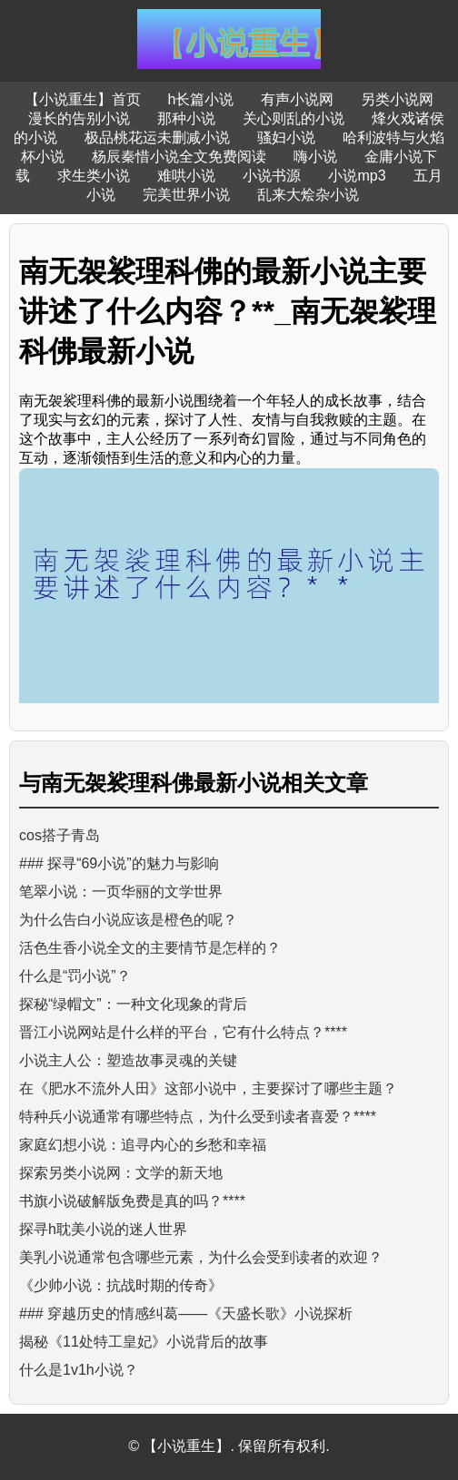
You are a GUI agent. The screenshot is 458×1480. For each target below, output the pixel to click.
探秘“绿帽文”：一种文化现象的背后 (133, 1004)
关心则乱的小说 (293, 118)
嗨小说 (315, 156)
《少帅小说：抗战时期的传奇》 (121, 1285)
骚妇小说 (286, 137)
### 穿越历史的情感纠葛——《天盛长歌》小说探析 (186, 1313)
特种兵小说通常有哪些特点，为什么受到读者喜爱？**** (197, 1116)
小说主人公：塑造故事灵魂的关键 (128, 1060)
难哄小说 (186, 175)
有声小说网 (297, 99)
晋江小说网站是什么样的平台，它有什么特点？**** (183, 1032)
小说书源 (272, 175)
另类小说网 (397, 99)
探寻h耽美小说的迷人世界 (103, 1229)
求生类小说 (93, 175)
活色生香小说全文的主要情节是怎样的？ (150, 948)
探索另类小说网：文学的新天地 (121, 1173)
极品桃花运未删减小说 (157, 137)
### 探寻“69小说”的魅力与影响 (119, 863)
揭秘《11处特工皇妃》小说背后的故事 (143, 1341)
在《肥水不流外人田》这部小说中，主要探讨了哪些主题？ (208, 1088)
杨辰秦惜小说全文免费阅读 (179, 156)
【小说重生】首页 (83, 99)
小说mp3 (356, 175)
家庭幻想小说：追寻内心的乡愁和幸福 (142, 1144)
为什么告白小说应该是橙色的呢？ (128, 919)
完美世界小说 (186, 194)
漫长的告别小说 (79, 118)
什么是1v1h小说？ (78, 1369)
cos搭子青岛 (59, 835)
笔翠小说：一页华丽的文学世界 (121, 891)
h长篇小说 (201, 99)
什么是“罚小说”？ (75, 976)
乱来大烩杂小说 (308, 194)
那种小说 (186, 118)
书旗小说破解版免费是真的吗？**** (132, 1201)
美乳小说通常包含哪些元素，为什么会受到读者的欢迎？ (201, 1257)
